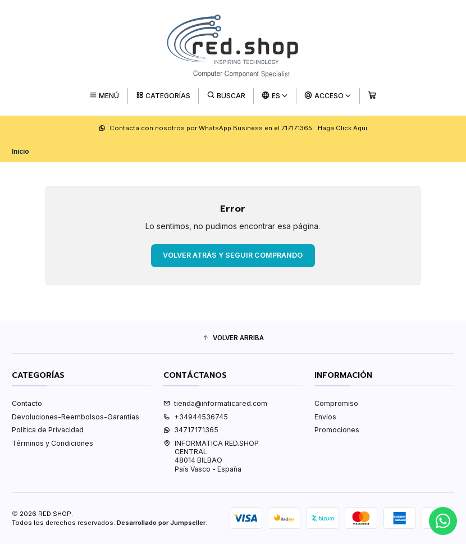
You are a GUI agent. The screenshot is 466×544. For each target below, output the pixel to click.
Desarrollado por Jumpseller (161, 523)
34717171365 (190, 430)
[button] (233, 338)
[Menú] (104, 96)
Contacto (27, 403)
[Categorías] (163, 96)
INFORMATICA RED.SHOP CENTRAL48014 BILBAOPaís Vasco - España (211, 456)
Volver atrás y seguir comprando (233, 255)
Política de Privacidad (48, 430)
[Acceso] (328, 95)
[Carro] (372, 95)
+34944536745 (195, 417)
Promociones (336, 430)
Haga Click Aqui (342, 128)
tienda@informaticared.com (215, 403)
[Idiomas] (275, 95)
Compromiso (336, 403)
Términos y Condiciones (52, 443)
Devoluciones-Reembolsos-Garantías (75, 417)
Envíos (325, 417)
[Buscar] (226, 96)
